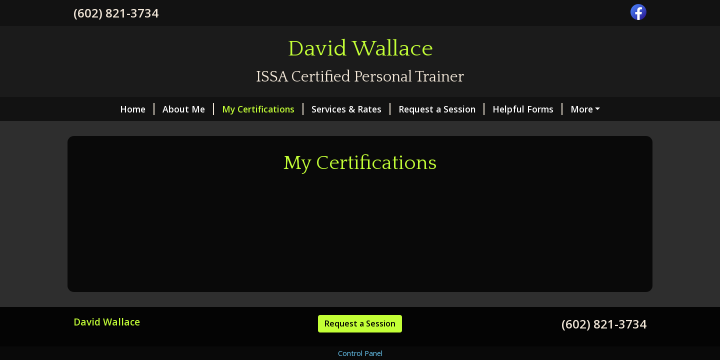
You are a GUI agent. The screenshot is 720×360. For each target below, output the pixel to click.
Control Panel (360, 353)
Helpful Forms (527, 109)
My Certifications (263, 109)
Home (137, 109)
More (581, 109)
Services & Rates (351, 109)
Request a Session (441, 109)
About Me (188, 109)
